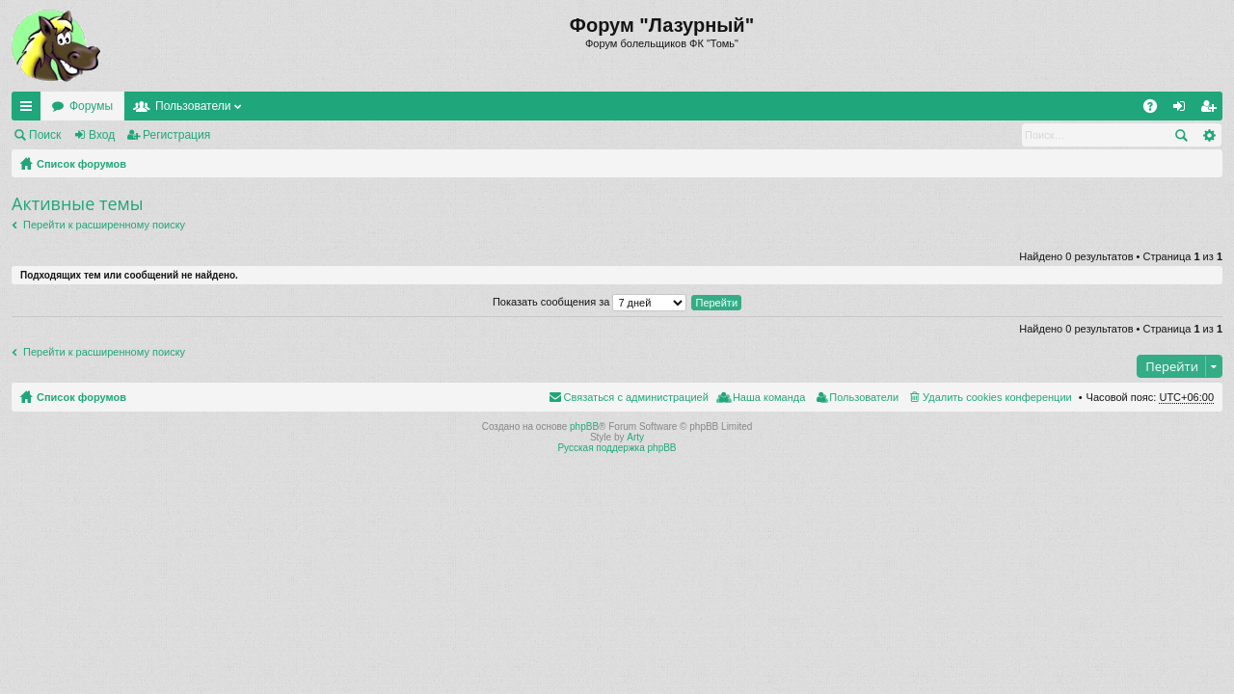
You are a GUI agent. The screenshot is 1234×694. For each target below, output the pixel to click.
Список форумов (81, 164)
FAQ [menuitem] (1156, 109)
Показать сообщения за (589, 301)
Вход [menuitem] (1183, 109)
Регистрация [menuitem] (1211, 109)
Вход (102, 135)
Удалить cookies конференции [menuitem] (997, 397)
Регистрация (176, 135)
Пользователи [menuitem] (864, 397)
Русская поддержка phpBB (616, 447)
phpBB (584, 426)
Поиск (45, 135)
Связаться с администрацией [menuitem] (636, 397)
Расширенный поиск (1208, 135)
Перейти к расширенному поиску (104, 224)
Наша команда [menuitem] (769, 397)
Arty (635, 437)
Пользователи (192, 106)
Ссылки (29, 109)
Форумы (91, 106)
